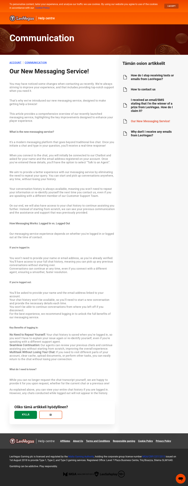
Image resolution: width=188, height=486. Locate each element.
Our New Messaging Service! (150, 121)
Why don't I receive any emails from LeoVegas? (151, 133)
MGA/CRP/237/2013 (153, 456)
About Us (78, 441)
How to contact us (143, 89)
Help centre (46, 18)
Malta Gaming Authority (81, 456)
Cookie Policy (42, 7)
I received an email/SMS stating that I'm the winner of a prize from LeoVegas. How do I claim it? (152, 105)
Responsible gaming (124, 441)
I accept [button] (171, 6)
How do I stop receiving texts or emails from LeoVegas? (152, 77)
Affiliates (65, 441)
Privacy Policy (163, 441)
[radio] (25, 415)
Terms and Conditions (98, 441)
